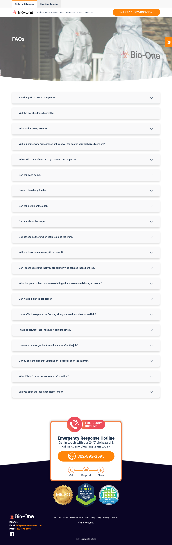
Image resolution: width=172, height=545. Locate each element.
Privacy (106, 517)
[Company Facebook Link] (12, 534)
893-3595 (24, 528)
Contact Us (88, 12)
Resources (70, 12)
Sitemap (114, 517)
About (62, 12)
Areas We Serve (51, 12)
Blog (99, 517)
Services (40, 12)
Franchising (90, 517)
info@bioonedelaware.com (29, 525)
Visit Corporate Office (86, 539)
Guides (79, 12)
